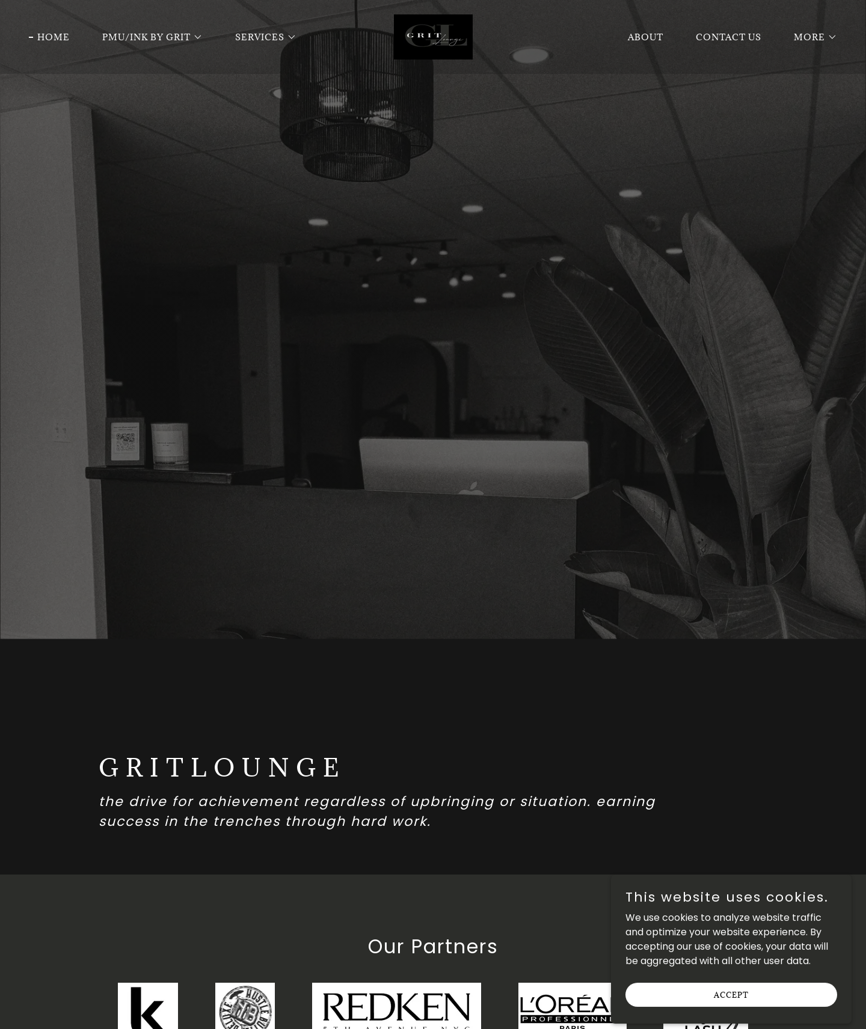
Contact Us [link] (728, 37)
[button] (148, 37)
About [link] (645, 37)
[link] (432, 36)
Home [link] (53, 37)
